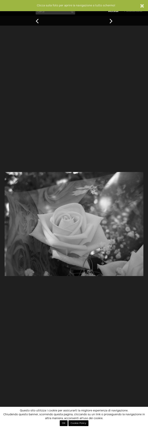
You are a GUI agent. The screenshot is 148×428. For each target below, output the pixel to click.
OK (64, 423)
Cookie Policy (78, 423)
